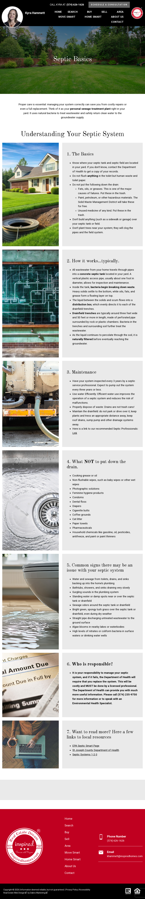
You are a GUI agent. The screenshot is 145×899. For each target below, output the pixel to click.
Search (69, 825)
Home (58, 12)
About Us (70, 866)
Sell (67, 839)
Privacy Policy (72, 890)
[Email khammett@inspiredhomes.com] (120, 854)
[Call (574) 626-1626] (67, 5)
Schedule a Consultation (109, 5)
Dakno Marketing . (39, 893)
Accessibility (84, 890)
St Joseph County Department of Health (95, 750)
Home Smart (73, 859)
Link (74, 433)
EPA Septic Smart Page (85, 745)
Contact (69, 873)
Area (67, 845)
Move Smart (72, 852)
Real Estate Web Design (15, 893)
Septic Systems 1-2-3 (84, 754)
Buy (67, 832)
